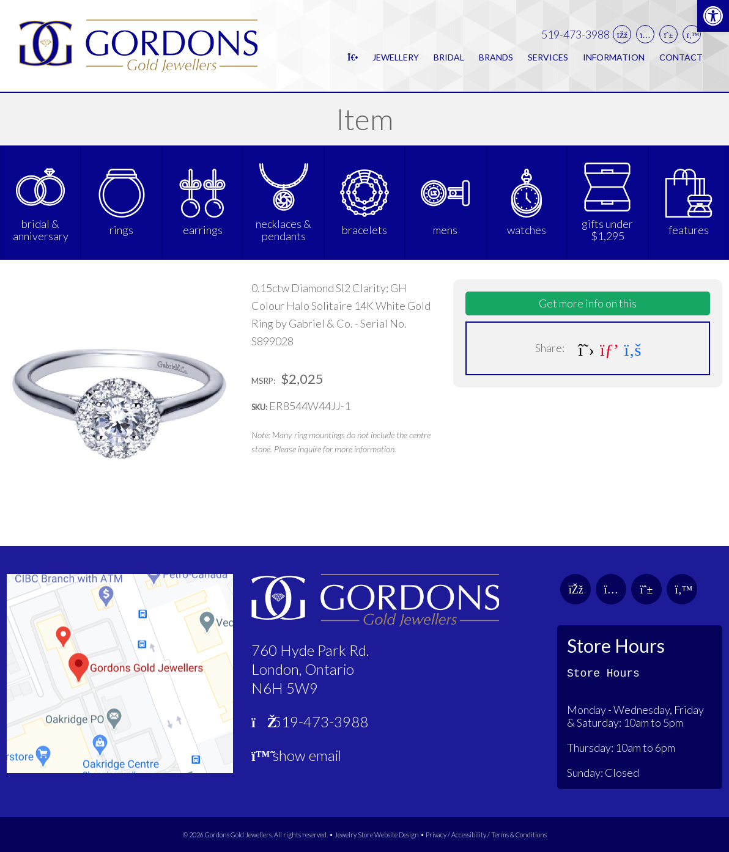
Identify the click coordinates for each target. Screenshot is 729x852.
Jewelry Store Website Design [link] (377, 835)
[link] (713, 16)
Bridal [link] (449, 57)
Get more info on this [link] (588, 303)
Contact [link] (681, 57)
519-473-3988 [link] (575, 34)
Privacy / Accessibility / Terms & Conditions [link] (486, 835)
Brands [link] (496, 57)
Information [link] (614, 57)
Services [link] (548, 57)
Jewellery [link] (395, 57)
